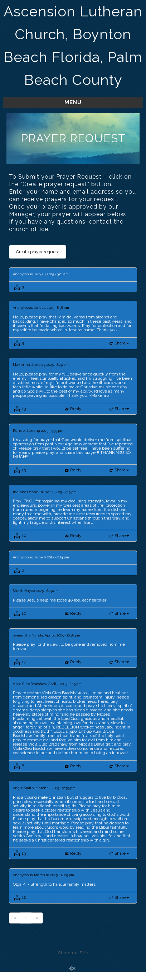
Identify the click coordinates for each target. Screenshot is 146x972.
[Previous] (15, 918)
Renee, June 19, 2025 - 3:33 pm (38, 431)
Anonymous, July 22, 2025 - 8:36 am (41, 307)
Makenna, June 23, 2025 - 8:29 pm (41, 365)
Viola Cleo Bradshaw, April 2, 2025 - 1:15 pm (47, 684)
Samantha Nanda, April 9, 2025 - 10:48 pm (46, 635)
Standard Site (73, 952)
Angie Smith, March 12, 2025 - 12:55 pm (44, 788)
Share (122, 343)
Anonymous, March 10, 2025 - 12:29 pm (43, 875)
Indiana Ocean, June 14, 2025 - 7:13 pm (45, 492)
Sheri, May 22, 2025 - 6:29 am (36, 591)
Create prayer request (37, 251)
